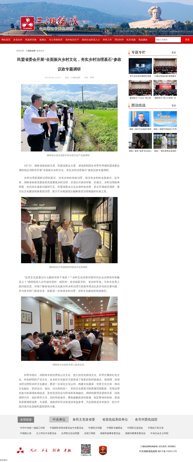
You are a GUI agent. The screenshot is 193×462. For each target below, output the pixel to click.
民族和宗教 (31, 40)
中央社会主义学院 (159, 433)
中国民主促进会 (135, 428)
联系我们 (172, 446)
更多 (174, 52)
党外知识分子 (72, 40)
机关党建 (131, 40)
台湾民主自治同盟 (70, 433)
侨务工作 (107, 40)
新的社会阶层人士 (91, 40)
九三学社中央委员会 (46, 433)
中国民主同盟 (95, 428)
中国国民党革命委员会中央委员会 (66, 428)
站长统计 (4, 460)
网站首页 (5, 40)
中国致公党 (25, 433)
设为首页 (163, 446)
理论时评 (119, 40)
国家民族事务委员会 (110, 433)
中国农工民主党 (156, 428)
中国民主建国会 (114, 428)
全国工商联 (89, 433)
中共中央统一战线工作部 (32, 428)
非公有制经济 (56, 40)
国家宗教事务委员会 (135, 433)
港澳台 (42, 40)
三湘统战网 (30, 51)
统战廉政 (142, 40)
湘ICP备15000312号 (167, 451)
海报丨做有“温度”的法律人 (140, 151)
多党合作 (17, 40)
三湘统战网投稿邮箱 (149, 446)
